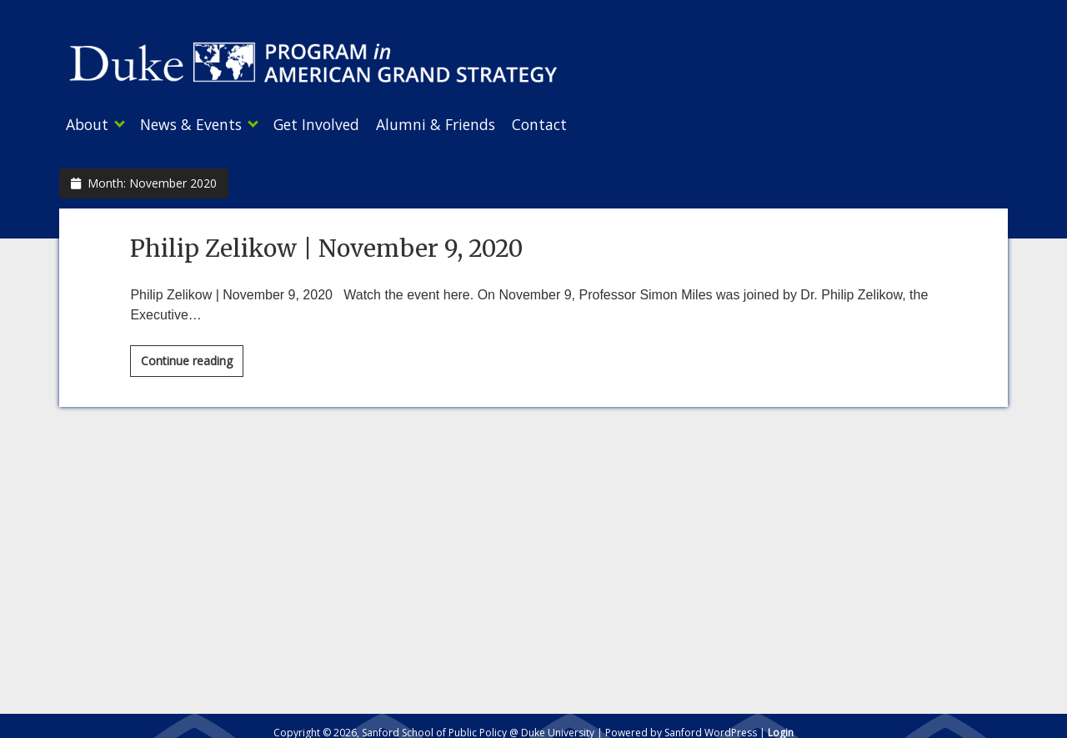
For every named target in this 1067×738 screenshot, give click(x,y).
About (87, 124)
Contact (572, 124)
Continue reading (192, 358)
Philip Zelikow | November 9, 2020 (326, 243)
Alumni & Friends (460, 124)
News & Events (199, 124)
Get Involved (333, 124)
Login (781, 727)
